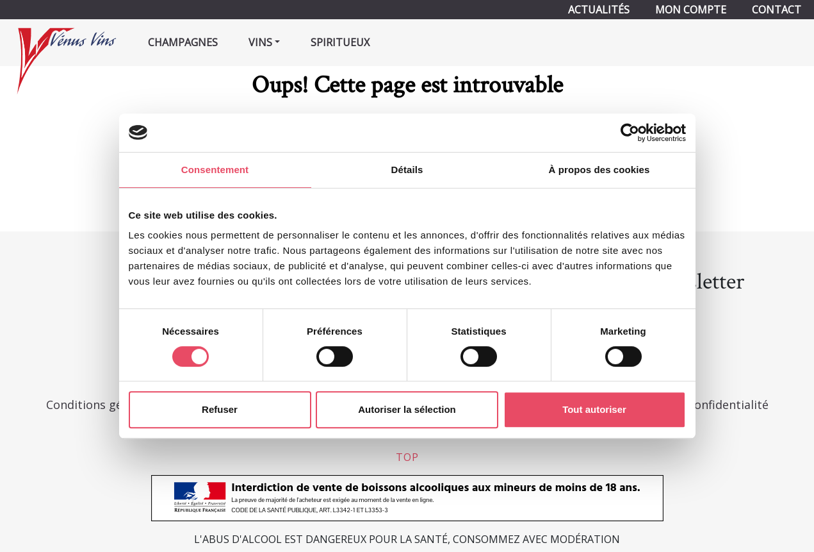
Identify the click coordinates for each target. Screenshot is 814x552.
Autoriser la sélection (407, 409)
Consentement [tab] (214, 169)
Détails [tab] (407, 169)
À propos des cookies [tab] (599, 169)
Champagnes (183, 42)
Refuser (220, 409)
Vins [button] (260, 42)
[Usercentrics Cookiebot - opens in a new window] (630, 132)
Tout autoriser (594, 409)
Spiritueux (340, 42)
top (407, 457)
